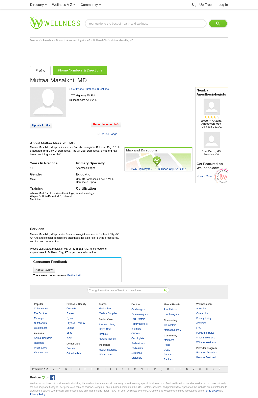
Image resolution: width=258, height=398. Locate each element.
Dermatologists (139, 314)
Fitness (70, 313)
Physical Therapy (76, 323)
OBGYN (135, 333)
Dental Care (73, 343)
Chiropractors (41, 308)
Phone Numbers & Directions (80, 70)
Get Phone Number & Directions (90, 88)
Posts (167, 344)
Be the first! (74, 275)
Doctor (60, 40)
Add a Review (44, 269)
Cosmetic (72, 308)
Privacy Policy (203, 318)
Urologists (136, 357)
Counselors (170, 325)
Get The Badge (108, 133)
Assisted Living (107, 324)
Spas (69, 332)
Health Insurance (108, 349)
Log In (223, 5)
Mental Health (172, 304)
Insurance (104, 344)
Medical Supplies (108, 313)
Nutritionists (40, 323)
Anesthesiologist (75, 40)
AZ (89, 40)
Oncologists (137, 338)
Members (169, 340)
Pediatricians (138, 343)
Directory (37, 5)
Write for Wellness (206, 342)
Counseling (170, 320)
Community (89, 5)
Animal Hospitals (43, 338)
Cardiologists (138, 309)
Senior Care (105, 319)
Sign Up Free (201, 5)
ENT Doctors (138, 319)
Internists (136, 328)
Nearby (212, 92)
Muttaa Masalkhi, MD (122, 40)
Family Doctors (139, 323)
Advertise (201, 323)
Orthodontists (74, 353)
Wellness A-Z (62, 5)
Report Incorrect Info (106, 124)
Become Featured (205, 357)
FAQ (198, 328)
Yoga (69, 337)
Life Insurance (106, 354)
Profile (40, 70)
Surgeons (136, 353)
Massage (39, 318)
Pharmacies (40, 347)
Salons (70, 328)
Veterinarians (41, 352)
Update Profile (41, 125)
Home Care (105, 329)
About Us (201, 308)
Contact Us (202, 313)
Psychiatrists (170, 309)
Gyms (70, 318)
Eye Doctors (40, 313)
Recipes (168, 359)
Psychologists (171, 314)
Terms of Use (211, 390)
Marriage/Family (172, 330)
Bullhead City (100, 40)
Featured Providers (206, 352)
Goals (167, 349)
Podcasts (169, 354)
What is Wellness (205, 337)
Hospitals (39, 342)
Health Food (105, 308)
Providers (48, 40)
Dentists (71, 348)
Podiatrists (137, 348)
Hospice (103, 334)
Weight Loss (40, 328)
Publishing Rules (205, 332)
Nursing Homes (107, 338)
